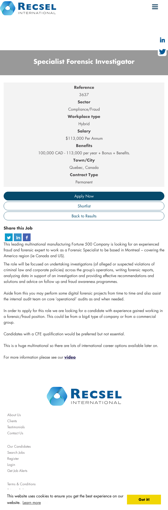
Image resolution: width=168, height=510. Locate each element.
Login (11, 464)
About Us (14, 414)
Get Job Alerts (17, 470)
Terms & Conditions (21, 484)
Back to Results (84, 215)
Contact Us (15, 433)
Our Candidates (19, 446)
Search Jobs (16, 452)
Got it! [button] (144, 499)
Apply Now (84, 195)
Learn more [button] (32, 502)
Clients (12, 421)
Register (13, 458)
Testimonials (16, 427)
